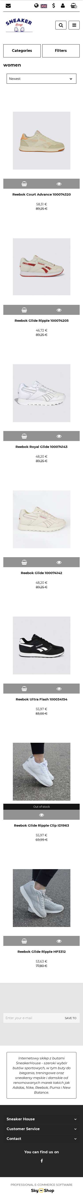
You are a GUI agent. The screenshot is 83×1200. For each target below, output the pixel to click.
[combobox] (41, 79)
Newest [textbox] (15, 79)
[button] (74, 6)
